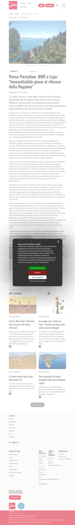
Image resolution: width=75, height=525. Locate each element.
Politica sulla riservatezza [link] (37, 281)
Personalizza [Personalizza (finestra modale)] (37, 277)
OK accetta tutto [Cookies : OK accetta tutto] (37, 268)
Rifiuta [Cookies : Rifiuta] (37, 272)
